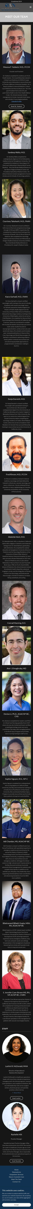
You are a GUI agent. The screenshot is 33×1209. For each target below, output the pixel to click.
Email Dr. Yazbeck (16, 106)
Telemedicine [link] (16, 1172)
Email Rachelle (16, 1161)
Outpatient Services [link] (16, 1174)
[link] (10, 7)
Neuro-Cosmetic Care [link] (16, 1177)
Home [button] (16, 1170)
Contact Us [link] (16, 1182)
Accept (16, 1205)
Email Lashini (16, 1098)
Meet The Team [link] (16, 1179)
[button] (30, 7)
